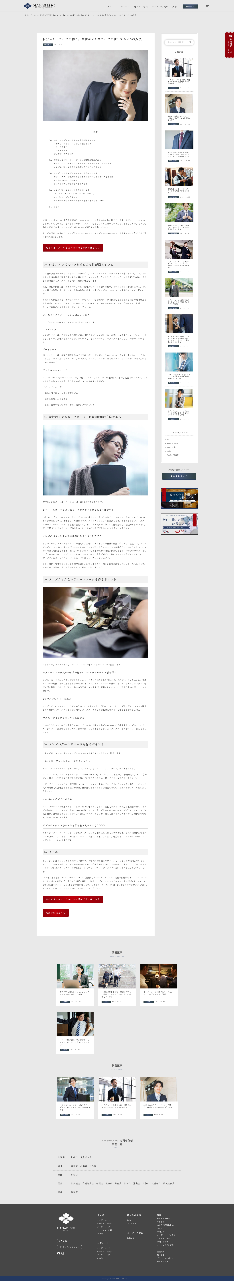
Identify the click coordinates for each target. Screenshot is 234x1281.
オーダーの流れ (160, 7)
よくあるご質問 (163, 1238)
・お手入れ (169, 451)
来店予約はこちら (55, 912)
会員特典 (160, 1228)
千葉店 (99, 1183)
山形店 (83, 1166)
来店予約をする (179, 476)
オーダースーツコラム (166, 1235)
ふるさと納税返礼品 (165, 1225)
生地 (129, 1220)
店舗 (174, 7)
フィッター (131, 1223)
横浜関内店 (169, 1183)
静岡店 (74, 1192)
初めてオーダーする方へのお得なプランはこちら (73, 247)
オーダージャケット (105, 1223)
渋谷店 (145, 1183)
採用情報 (160, 1255)
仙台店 (92, 1166)
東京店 (109, 1183)
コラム (58, 15)
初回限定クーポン (164, 1218)
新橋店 (127, 1183)
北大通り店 (86, 1157)
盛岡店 (74, 1166)
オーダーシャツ (103, 1226)
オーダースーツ (103, 1220)
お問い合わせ (162, 1241)
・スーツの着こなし (172, 447)
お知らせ (160, 1231)
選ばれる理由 (141, 7)
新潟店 (74, 1174)
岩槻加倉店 (88, 1183)
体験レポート (132, 1238)
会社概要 (160, 1251)
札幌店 (74, 1157)
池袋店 (136, 1183)
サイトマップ (162, 1261)
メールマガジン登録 (165, 1245)
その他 (100, 1233)
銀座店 (118, 1183)
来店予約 (190, 6)
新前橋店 (75, 1183)
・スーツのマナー (171, 443)
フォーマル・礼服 (104, 1230)
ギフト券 (160, 1221)
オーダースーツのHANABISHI (38, 15)
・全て (167, 439)
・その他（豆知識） (172, 455)
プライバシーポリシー (166, 1258)
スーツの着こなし (73, 15)
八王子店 (156, 1183)
